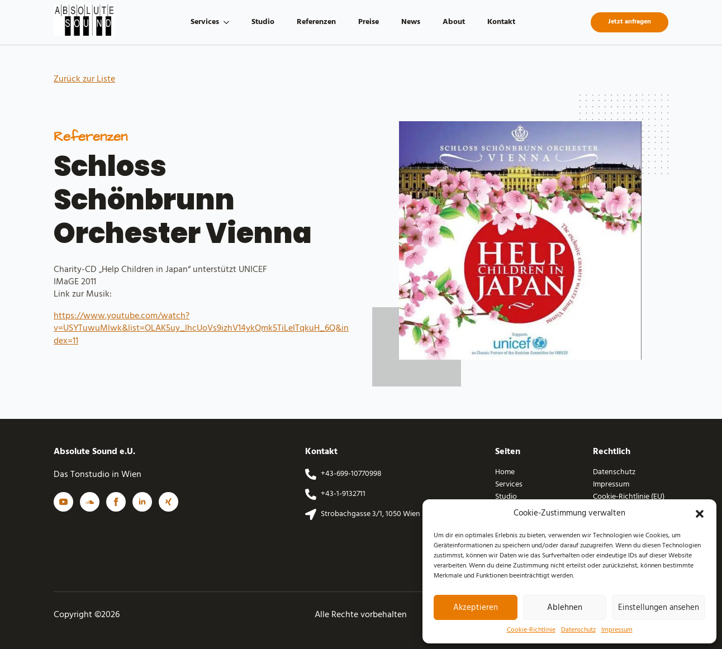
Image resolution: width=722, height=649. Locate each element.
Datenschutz (578, 630)
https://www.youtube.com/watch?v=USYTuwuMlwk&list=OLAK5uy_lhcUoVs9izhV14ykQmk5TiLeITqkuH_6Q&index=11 (201, 329)
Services (205, 22)
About (454, 22)
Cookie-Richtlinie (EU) (628, 497)
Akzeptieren (475, 607)
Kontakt (501, 22)
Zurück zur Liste (84, 79)
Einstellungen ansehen (658, 607)
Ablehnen (564, 607)
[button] (699, 513)
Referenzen (316, 22)
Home (505, 472)
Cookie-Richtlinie (531, 630)
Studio (262, 22)
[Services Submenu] (229, 22)
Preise (368, 22)
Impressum (617, 630)
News (410, 22)
